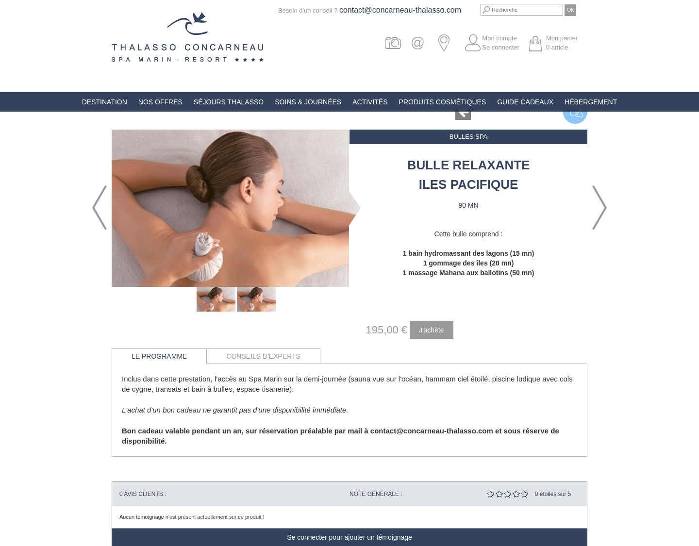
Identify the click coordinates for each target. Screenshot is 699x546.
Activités (369, 102)
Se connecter (500, 47)
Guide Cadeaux (525, 102)
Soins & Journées (308, 102)
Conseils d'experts (263, 356)
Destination (104, 102)
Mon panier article (562, 42)
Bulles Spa (468, 136)
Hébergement (591, 102)
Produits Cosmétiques (442, 102)
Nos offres (160, 102)
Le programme (159, 356)
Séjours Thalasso (229, 102)
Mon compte (499, 38)
